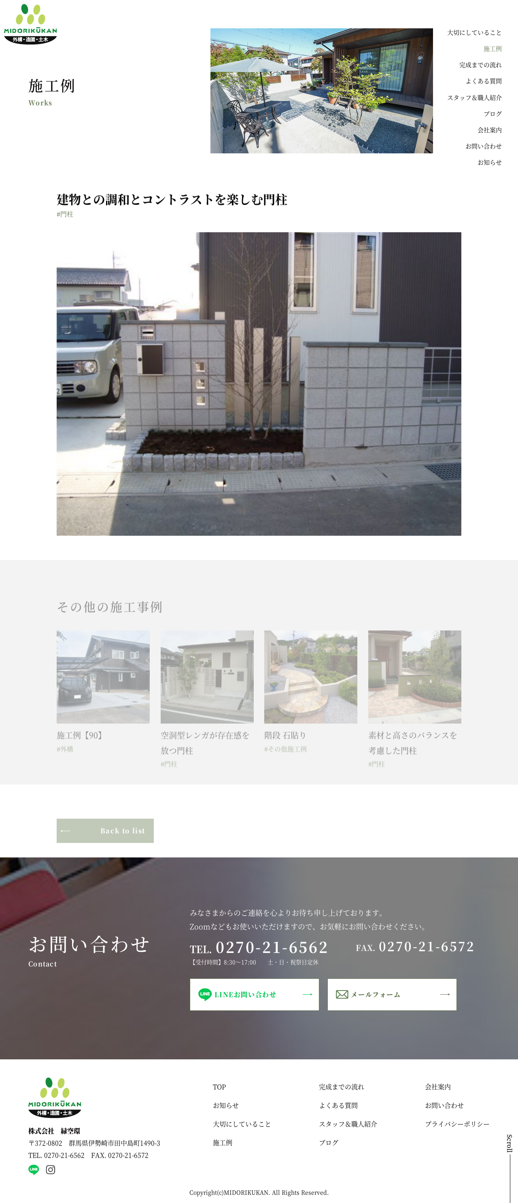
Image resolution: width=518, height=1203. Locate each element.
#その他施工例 (285, 754)
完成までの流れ (480, 64)
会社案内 (490, 129)
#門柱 (65, 214)
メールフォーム (376, 994)
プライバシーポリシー (457, 1124)
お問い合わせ (483, 146)
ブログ (493, 113)
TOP (219, 1086)
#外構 (65, 754)
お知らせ (490, 162)
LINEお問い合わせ (245, 994)
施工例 (493, 48)
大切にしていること (474, 32)
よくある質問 (483, 80)
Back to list (122, 835)
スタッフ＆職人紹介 (474, 97)
